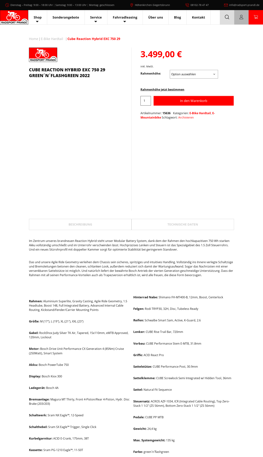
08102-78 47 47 (200, 5)
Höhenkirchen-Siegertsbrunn (152, 5)
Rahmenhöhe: (150, 73)
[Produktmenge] (145, 101)
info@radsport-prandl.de (244, 5)
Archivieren (186, 117)
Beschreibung (80, 178)
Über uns (155, 17)
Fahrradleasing (125, 17)
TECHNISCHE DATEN (182, 178)
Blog (177, 17)
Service (96, 17)
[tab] (80, 177)
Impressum (236, 446)
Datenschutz (216, 446)
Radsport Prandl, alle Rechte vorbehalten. (136, 446)
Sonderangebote (66, 17)
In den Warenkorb (193, 101)
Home (33, 39)
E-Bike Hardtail (52, 39)
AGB (251, 446)
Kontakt (198, 17)
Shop (38, 17)
